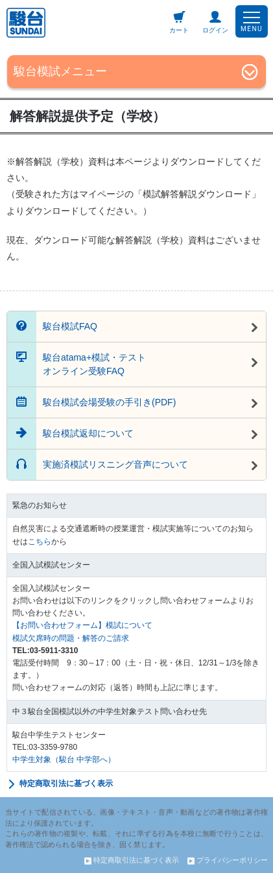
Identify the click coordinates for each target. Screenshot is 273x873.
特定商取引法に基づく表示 (59, 784)
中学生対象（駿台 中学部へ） (63, 759)
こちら (39, 541)
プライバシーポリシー (227, 860)
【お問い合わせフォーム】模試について (82, 625)
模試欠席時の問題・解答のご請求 (70, 638)
